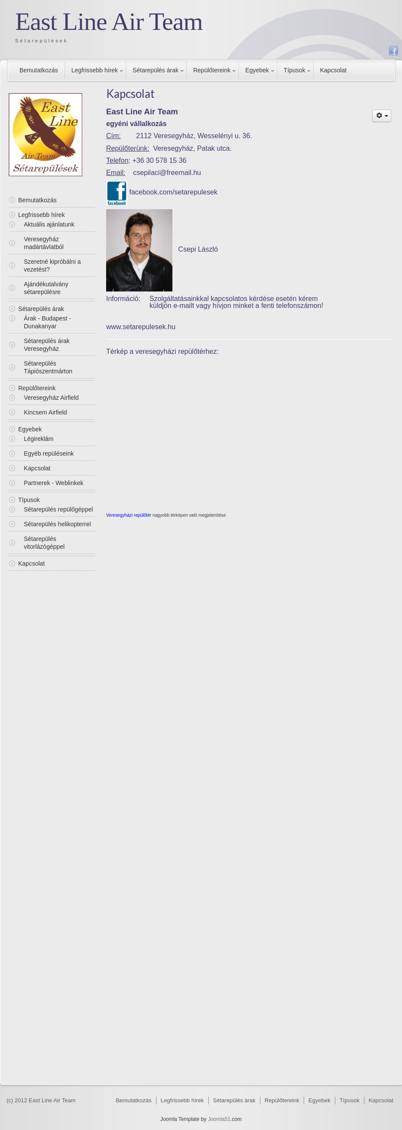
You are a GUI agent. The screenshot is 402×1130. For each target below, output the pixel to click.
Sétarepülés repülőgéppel (58, 509)
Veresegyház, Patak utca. (192, 148)
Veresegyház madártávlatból (44, 243)
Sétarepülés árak (155, 70)
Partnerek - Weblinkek (53, 482)
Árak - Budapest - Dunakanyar (47, 322)
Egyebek (257, 70)
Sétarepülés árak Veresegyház (47, 344)
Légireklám (38, 438)
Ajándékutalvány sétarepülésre (46, 288)
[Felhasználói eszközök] (381, 116)
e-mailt (183, 305)
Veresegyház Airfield (51, 397)
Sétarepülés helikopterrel (57, 524)
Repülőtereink (211, 70)
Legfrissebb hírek (94, 70)
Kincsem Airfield (45, 412)
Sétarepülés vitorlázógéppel (44, 542)
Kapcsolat (333, 70)
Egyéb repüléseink (49, 453)
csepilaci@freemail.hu (167, 172)
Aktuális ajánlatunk (49, 224)
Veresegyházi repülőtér (128, 515)
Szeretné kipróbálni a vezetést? (52, 265)
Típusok (294, 70)
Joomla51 (219, 1119)
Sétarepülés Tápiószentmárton (48, 367)
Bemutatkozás (38, 70)
